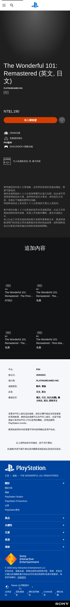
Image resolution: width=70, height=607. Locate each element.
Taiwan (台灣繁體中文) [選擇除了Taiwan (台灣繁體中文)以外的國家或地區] (19, 587)
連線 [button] (35, 546)
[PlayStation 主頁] (35, 5)
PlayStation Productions (16, 501)
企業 (7, 505)
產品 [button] (35, 518)
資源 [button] (35, 539)
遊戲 (15, 475)
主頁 (7, 475)
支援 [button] (35, 532)
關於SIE (8, 488)
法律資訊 (8, 593)
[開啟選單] (4, 5)
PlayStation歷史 (12, 510)
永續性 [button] (35, 525)
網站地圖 (60, 593)
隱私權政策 (20, 593)
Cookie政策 (48, 593)
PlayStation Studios (14, 497)
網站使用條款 (34, 593)
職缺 (7, 492)
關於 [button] (35, 483)
